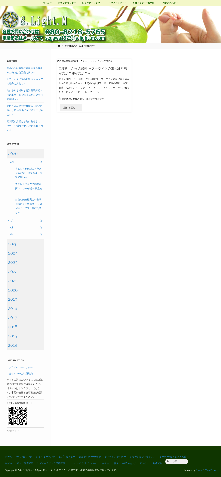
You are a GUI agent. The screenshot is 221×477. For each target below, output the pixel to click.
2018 (12, 308)
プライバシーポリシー (21, 367)
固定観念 (66, 98)
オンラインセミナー (117, 456)
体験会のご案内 (113, 463)
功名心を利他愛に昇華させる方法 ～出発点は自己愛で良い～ (28, 173)
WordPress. (210, 470)
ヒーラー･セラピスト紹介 (176, 456)
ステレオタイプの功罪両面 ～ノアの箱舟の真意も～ (28, 188)
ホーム (8, 456)
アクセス (148, 463)
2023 (12, 262)
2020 (13, 290)
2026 (13, 153)
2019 (12, 299)
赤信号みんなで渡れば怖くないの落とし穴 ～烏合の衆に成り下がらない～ (25, 110)
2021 (12, 280)
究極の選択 (79, 98)
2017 (12, 317)
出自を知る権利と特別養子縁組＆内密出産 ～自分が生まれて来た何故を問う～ (25, 95)
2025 (12, 243)
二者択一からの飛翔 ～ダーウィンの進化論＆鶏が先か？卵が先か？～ (94, 70)
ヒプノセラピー (67, 456)
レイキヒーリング (46, 456)
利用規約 (161, 463)
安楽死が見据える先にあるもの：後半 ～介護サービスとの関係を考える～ (25, 126)
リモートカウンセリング (145, 456)
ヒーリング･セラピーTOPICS (98, 61)
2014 (12, 345)
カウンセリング (24, 456)
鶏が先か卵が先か (97, 98)
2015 (12, 335)
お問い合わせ (132, 463)
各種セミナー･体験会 (91, 456)
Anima (198, 470)
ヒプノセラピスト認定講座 (51, 463)
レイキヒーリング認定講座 (19, 463)
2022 (12, 271)
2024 (12, 253)
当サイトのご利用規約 (21, 373)
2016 (12, 326)
